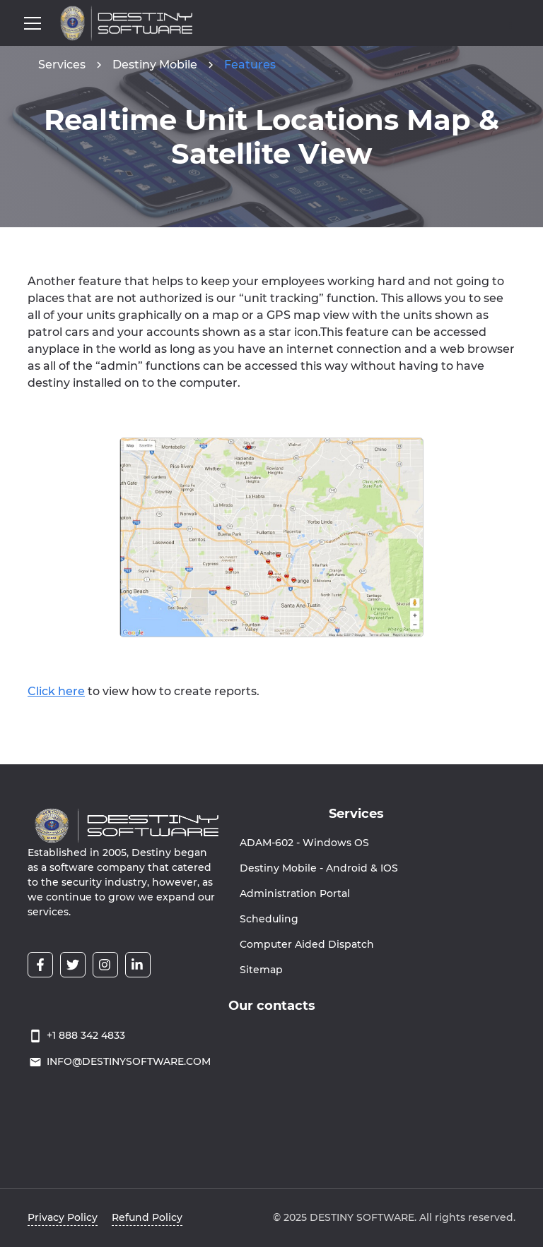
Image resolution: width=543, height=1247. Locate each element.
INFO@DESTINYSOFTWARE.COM (129, 1061)
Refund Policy (147, 1217)
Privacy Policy (63, 1217)
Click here (56, 691)
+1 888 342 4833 (86, 1035)
